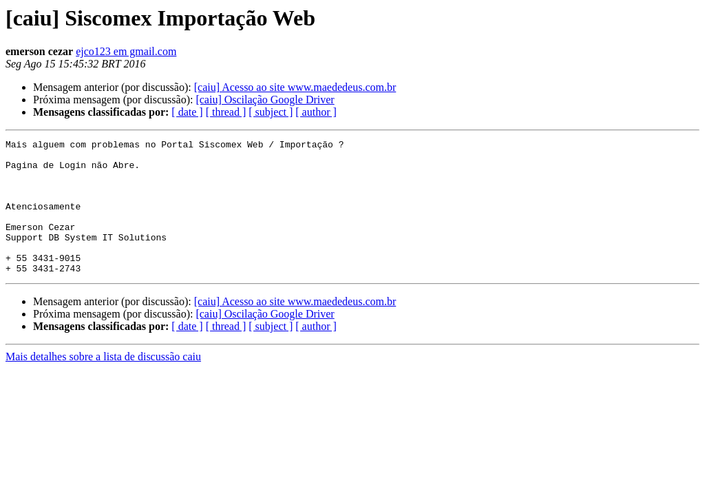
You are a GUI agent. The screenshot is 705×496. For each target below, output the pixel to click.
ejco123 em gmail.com (126, 51)
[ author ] (316, 112)
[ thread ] (226, 112)
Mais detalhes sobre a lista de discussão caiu (103, 383)
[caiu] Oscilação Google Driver (265, 99)
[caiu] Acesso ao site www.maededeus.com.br (295, 87)
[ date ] (186, 112)
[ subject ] (271, 112)
